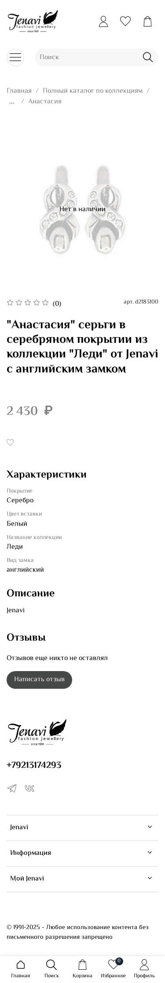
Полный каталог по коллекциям (93, 91)
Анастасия (45, 101)
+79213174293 (34, 766)
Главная (19, 91)
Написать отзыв (39, 679)
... (12, 102)
